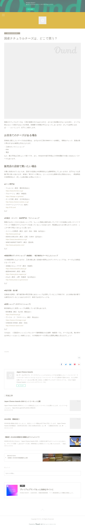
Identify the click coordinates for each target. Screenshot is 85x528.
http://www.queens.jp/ (13, 234)
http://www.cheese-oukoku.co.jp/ (17, 202)
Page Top (42, 510)
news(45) (6, 351)
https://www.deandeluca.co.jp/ (16, 239)
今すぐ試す (30, 9)
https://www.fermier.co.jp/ (14, 191)
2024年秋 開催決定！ (12, 419)
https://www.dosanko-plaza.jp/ (16, 269)
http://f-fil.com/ (11, 207)
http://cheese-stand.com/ (14, 325)
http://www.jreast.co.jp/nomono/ (17, 280)
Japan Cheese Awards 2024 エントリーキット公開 (22, 401)
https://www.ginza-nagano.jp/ (16, 274)
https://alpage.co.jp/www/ (15, 196)
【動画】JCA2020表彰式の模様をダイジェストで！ (22, 437)
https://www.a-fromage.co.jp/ (16, 320)
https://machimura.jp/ (13, 314)
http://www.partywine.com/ (15, 245)
